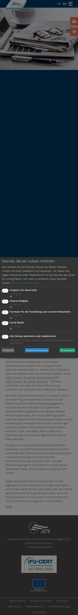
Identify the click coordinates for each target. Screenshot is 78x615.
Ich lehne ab (8, 350)
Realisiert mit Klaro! (69, 355)
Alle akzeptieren (67, 350)
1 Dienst (15, 293)
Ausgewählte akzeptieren (37, 350)
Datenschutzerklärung (24, 283)
